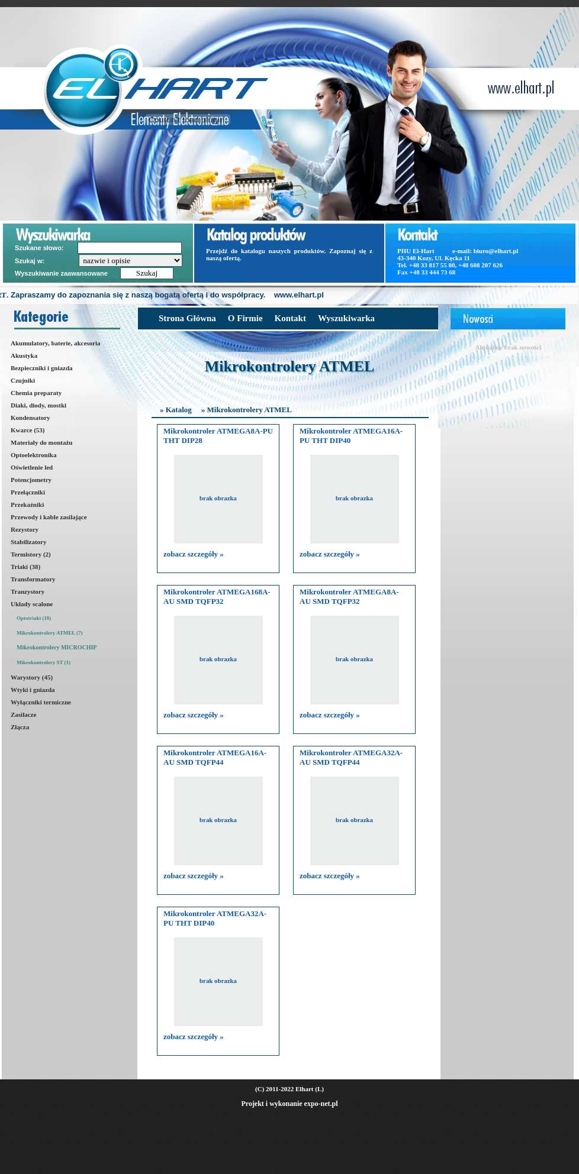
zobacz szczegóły (193, 553)
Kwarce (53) (28, 430)
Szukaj (146, 273)
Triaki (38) (25, 566)
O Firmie (245, 318)
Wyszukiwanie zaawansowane (62, 273)
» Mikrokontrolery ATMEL (246, 409)
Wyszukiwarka (346, 318)
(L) (319, 1088)
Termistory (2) (31, 554)
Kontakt (290, 318)
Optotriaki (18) (34, 618)
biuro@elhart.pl (496, 250)
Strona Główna (187, 318)
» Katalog (176, 409)
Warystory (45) (32, 677)
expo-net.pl (321, 1103)
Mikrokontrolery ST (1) (43, 662)
